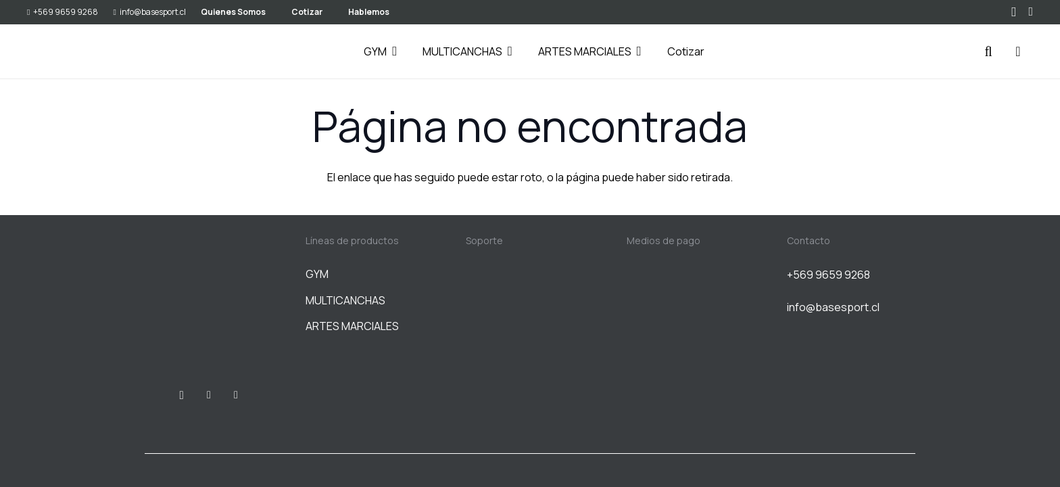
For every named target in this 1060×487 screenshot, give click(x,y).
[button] (392, 51)
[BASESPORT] (61, 51)
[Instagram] (1013, 12)
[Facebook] (208, 395)
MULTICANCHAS (345, 300)
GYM (317, 273)
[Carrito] (1018, 51)
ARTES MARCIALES (352, 326)
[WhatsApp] (1030, 11)
